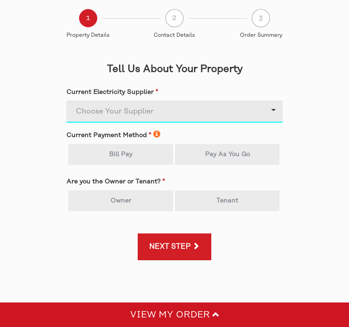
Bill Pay (120, 154)
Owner (120, 201)
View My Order (174, 314)
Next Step (174, 246)
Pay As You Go (227, 154)
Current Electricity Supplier (110, 92)
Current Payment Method (106, 135)
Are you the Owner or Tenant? (113, 181)
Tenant (227, 201)
